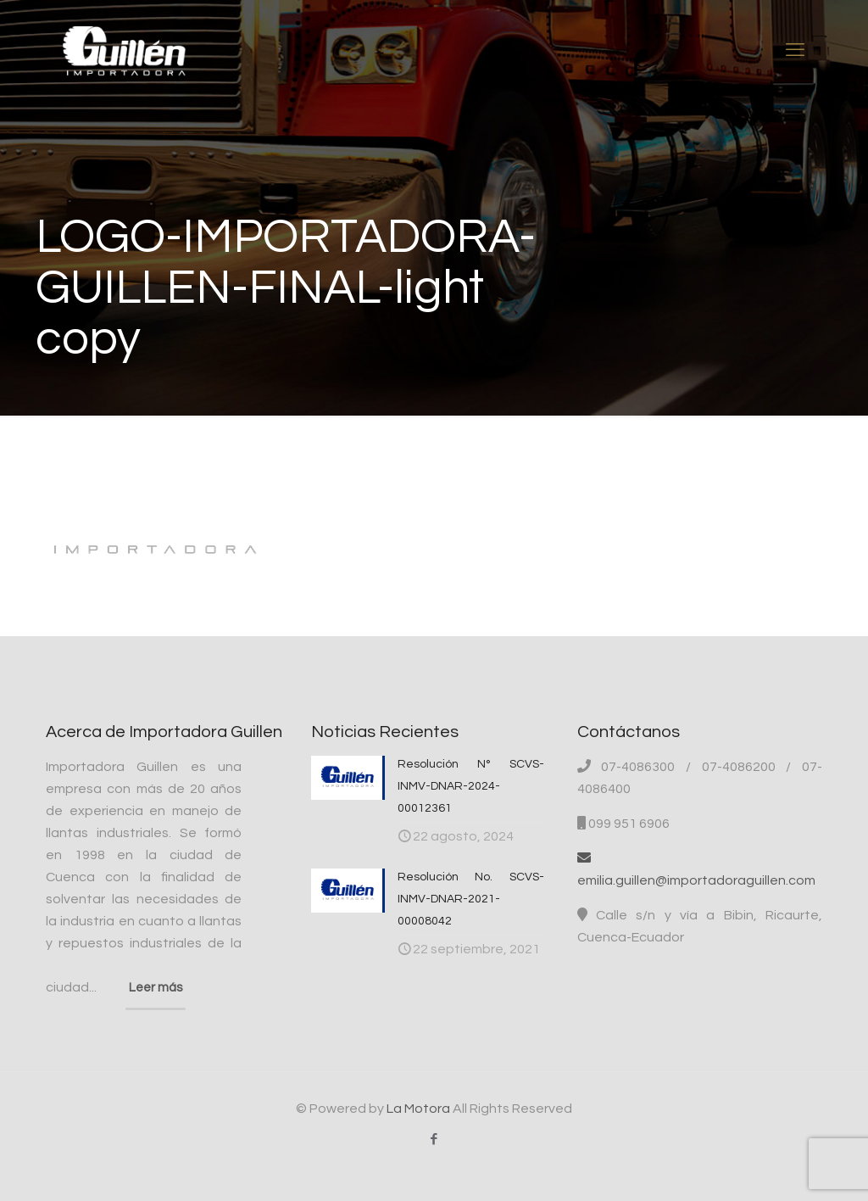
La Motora (418, 1108)
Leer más (155, 987)
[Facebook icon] (434, 1139)
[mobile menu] (795, 50)
